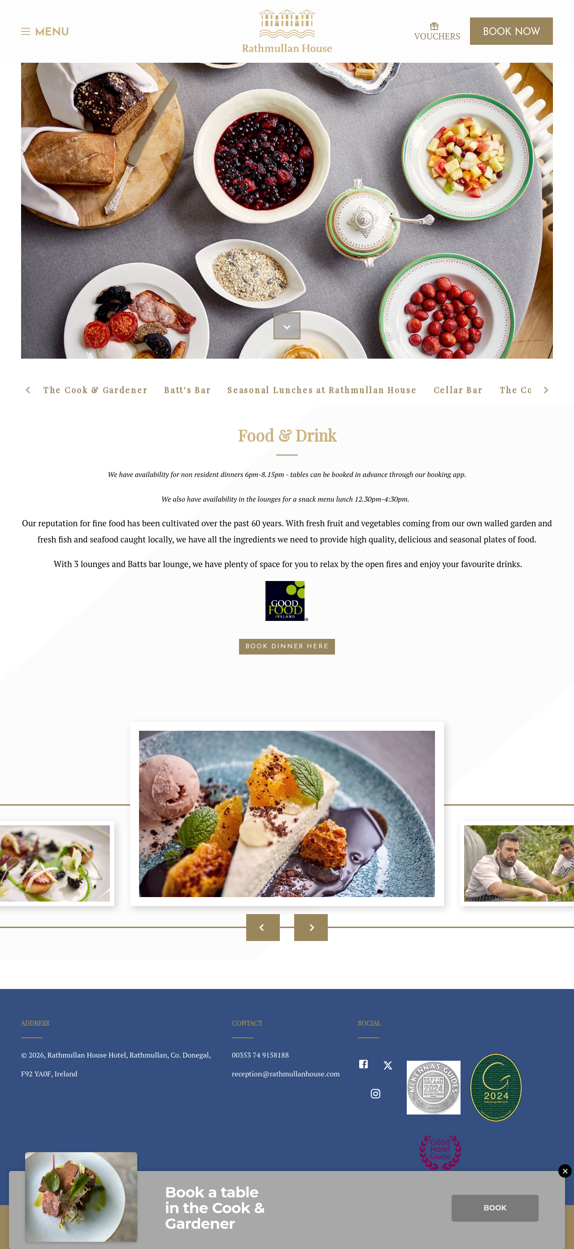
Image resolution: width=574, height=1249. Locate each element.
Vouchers (434, 31)
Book (494, 1208)
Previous (29, 390)
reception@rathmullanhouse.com (286, 1074)
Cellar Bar (458, 390)
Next (544, 390)
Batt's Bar (187, 390)
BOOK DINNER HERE (287, 646)
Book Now (511, 32)
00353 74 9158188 (260, 1055)
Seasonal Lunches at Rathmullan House (322, 390)
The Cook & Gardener (95, 390)
